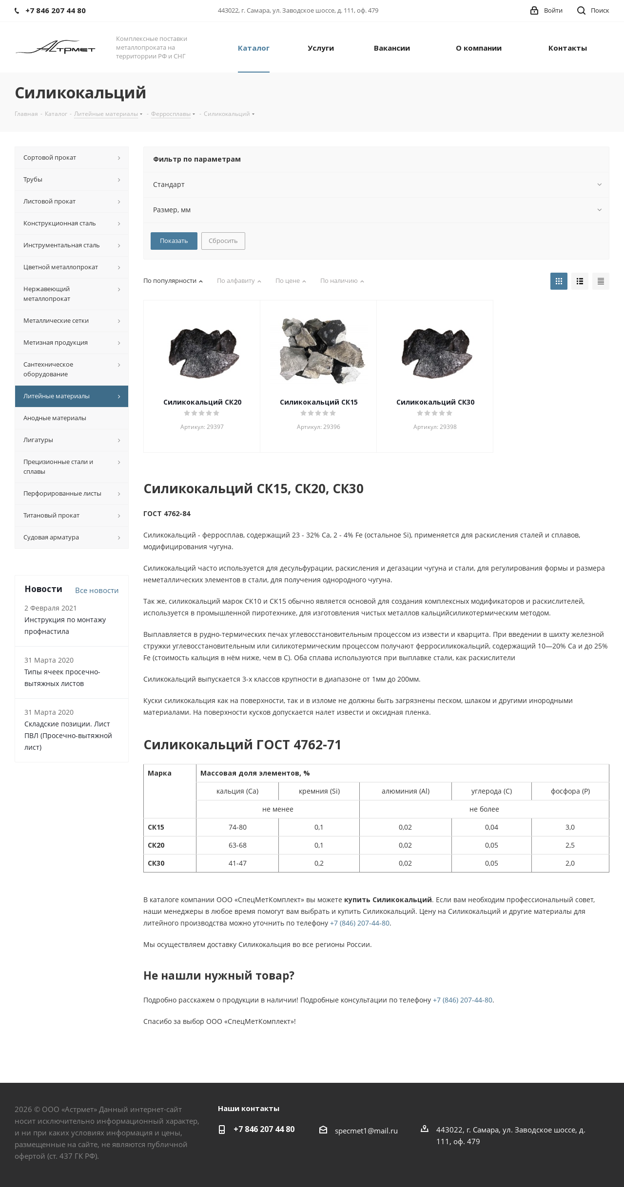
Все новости (97, 590)
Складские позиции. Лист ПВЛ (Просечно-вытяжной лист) (68, 735)
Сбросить (223, 240)
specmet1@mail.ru (366, 1130)
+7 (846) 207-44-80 (360, 922)
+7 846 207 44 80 (264, 1129)
